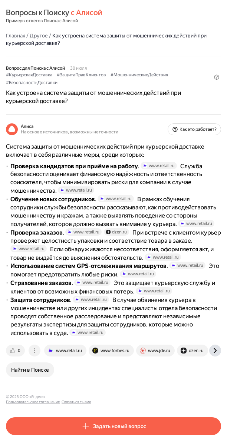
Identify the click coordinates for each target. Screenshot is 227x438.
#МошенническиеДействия (139, 74)
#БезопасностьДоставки (31, 82)
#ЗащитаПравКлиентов (81, 74)
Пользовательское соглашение (75, 397)
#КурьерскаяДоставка (29, 74)
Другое (39, 36)
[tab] (16, 350)
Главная (15, 36)
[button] (216, 77)
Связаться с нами (119, 397)
